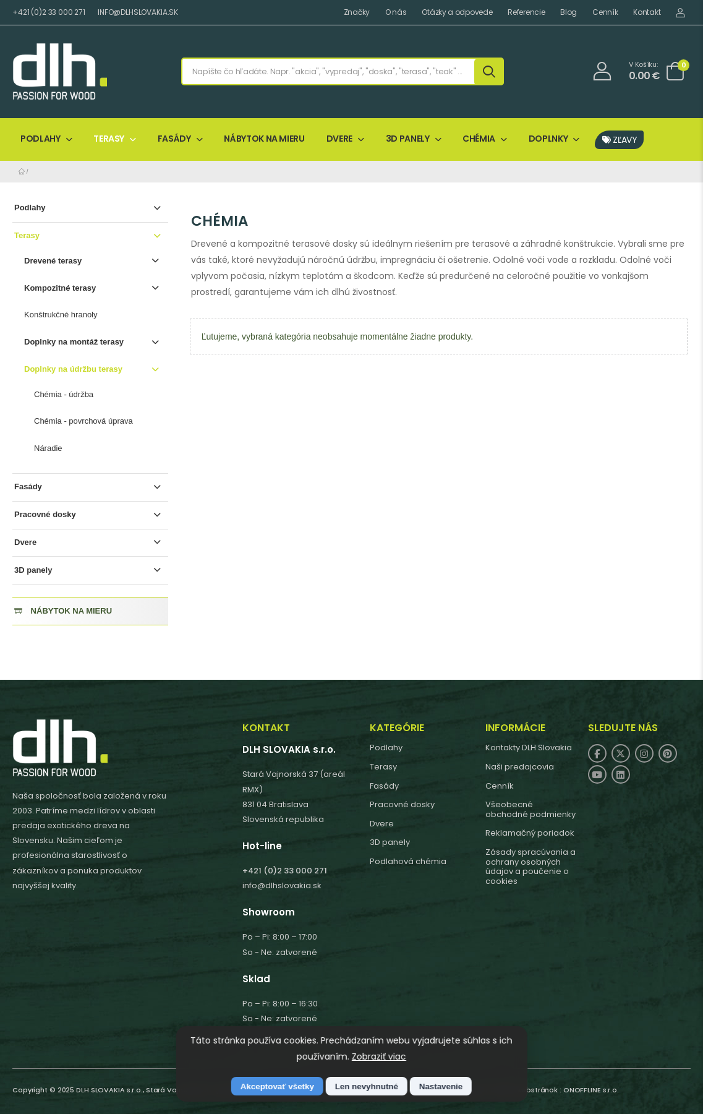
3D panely (89, 570)
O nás (396, 12)
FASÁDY (174, 138)
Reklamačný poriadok (529, 833)
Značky (357, 12)
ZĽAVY (619, 140)
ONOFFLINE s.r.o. (591, 1090)
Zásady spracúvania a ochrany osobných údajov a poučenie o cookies (530, 866)
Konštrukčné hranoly (61, 314)
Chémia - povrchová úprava (83, 421)
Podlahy (89, 208)
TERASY (108, 138)
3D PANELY (408, 138)
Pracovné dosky (89, 515)
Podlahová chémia (408, 861)
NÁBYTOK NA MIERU (264, 138)
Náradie (48, 448)
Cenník (605, 12)
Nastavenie (440, 1086)
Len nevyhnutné (366, 1086)
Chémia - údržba (63, 394)
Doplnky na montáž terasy (93, 342)
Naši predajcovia (519, 767)
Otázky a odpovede (457, 12)
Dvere (89, 543)
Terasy (89, 236)
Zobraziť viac (379, 1056)
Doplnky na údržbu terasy (93, 369)
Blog (568, 12)
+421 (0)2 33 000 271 (48, 12)
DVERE (339, 138)
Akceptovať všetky (277, 1086)
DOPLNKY (548, 138)
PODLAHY (40, 138)
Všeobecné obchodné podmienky (530, 809)
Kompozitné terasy (93, 288)
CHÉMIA (478, 138)
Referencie (526, 12)
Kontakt (646, 12)
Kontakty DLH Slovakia (528, 747)
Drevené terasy (93, 261)
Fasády (89, 487)
